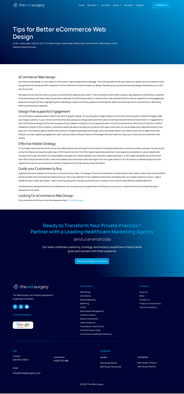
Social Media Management (92, 311)
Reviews (128, 5)
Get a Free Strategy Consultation (92, 261)
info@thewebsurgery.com (27, 373)
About (116, 5)
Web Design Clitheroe (147, 363)
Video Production (87, 323)
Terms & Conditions (148, 307)
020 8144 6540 (20, 360)
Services (91, 5)
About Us (144, 292)
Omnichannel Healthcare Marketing (95, 334)
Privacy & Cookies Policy (150, 304)
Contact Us (161, 5)
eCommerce (85, 296)
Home (81, 5)
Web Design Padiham (146, 367)
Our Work (105, 5)
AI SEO (83, 307)
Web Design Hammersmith (86, 43)
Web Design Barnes (108, 363)
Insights (140, 5)
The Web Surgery (53, 43)
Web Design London (108, 43)
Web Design (67, 43)
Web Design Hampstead (110, 367)
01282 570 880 (61, 361)
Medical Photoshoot (89, 319)
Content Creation (88, 315)
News (142, 296)
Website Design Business (24, 47)
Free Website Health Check (92, 327)
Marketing (84, 304)
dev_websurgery (23, 43)
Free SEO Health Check (90, 330)
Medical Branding (87, 300)
